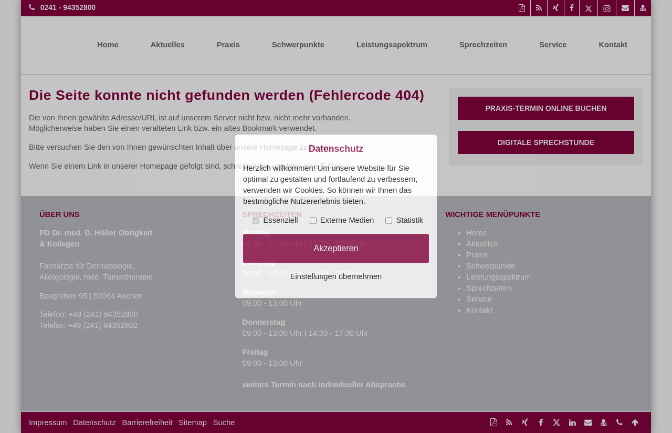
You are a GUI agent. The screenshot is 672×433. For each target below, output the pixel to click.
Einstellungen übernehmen (336, 277)
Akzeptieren (335, 248)
